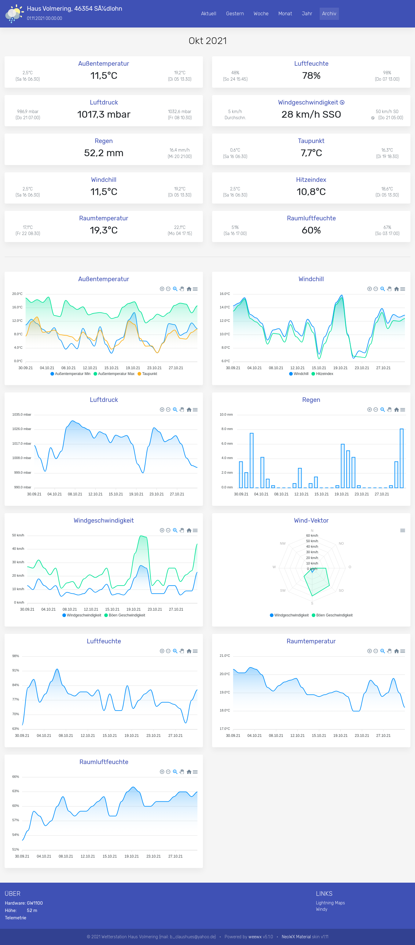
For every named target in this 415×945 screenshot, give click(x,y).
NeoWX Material (296, 936)
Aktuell (208, 14)
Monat (285, 14)
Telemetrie (15, 918)
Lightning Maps (330, 902)
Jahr (307, 14)
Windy (321, 909)
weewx (255, 936)
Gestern (235, 14)
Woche (261, 14)
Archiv (329, 14)
